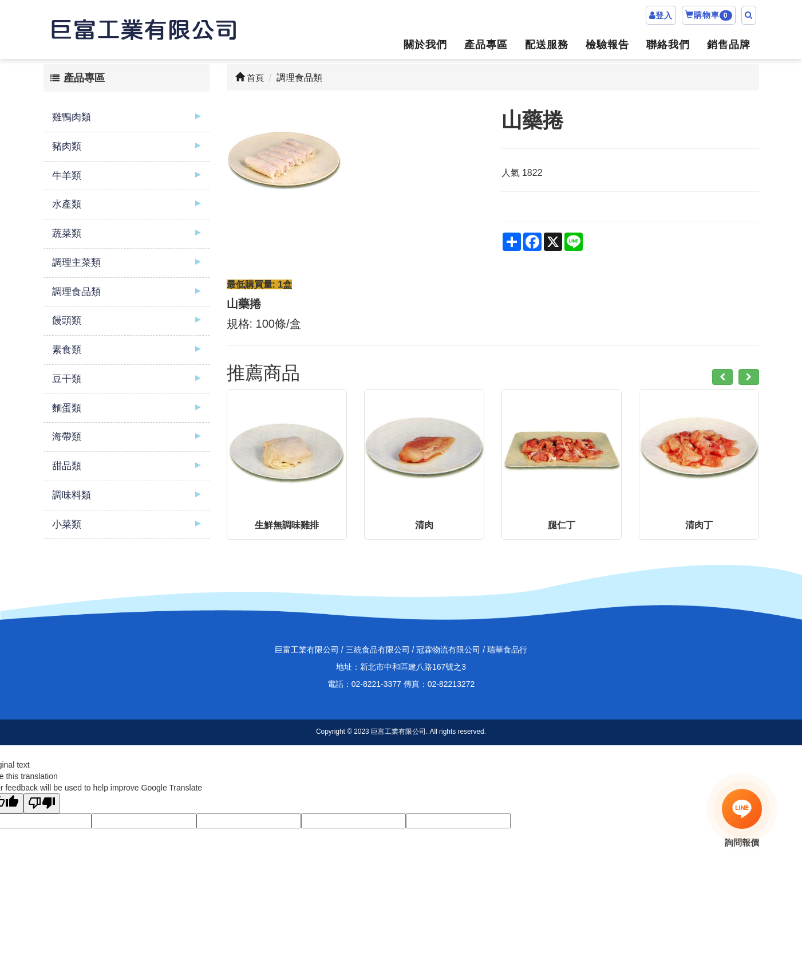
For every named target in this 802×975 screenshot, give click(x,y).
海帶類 (66, 436)
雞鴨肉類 (71, 117)
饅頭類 (66, 320)
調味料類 (71, 495)
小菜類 (66, 524)
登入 (664, 15)
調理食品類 (76, 291)
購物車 (708, 15)
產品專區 (486, 44)
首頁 (249, 77)
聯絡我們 (668, 44)
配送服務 (546, 44)
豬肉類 (66, 146)
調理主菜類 (76, 262)
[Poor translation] (41, 803)
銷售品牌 (728, 44)
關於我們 (425, 44)
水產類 (66, 204)
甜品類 (66, 466)
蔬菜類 (66, 233)
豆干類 (66, 379)
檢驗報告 (607, 44)
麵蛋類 (66, 408)
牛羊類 (66, 175)
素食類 (66, 349)
